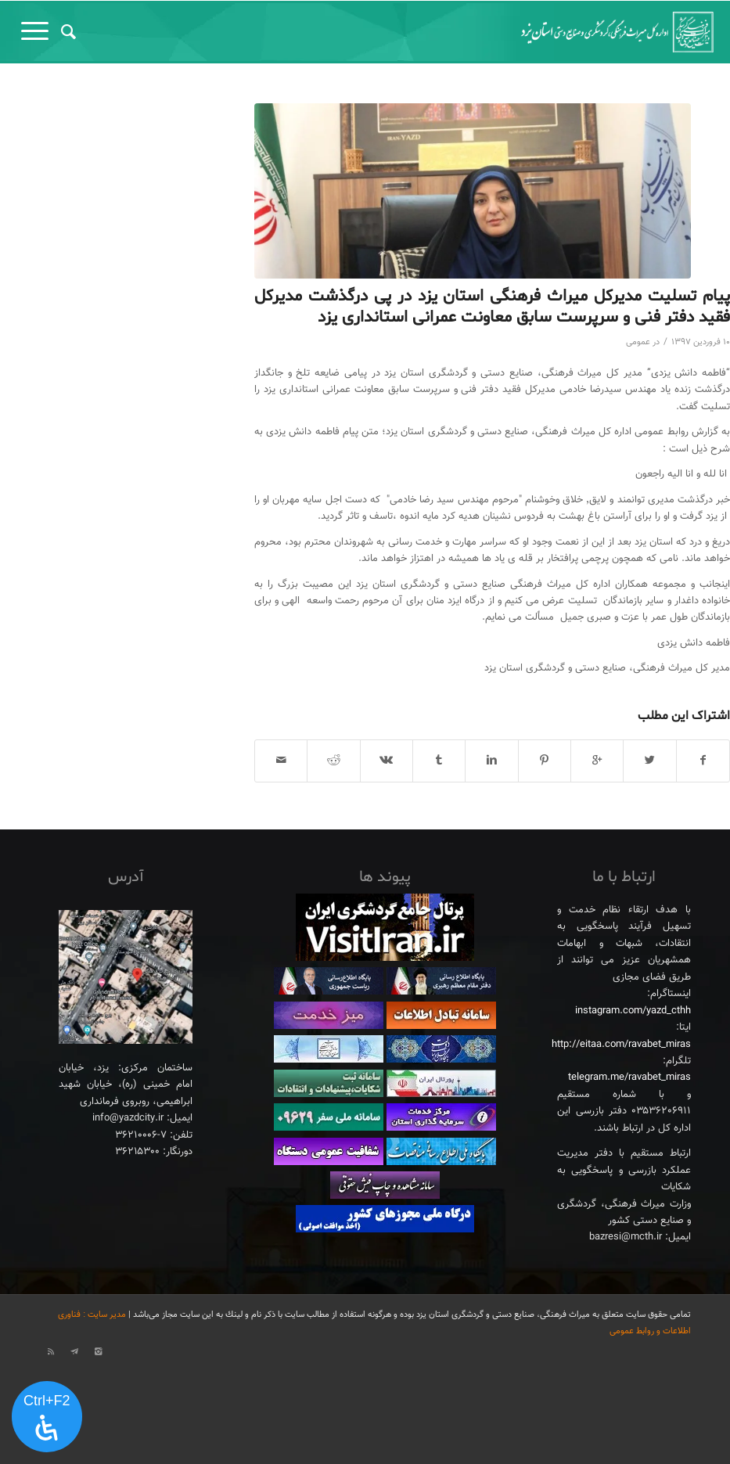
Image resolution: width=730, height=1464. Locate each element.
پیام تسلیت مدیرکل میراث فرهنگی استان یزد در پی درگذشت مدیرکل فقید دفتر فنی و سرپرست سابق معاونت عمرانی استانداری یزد (492, 307)
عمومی (638, 342)
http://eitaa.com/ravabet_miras (621, 1044)
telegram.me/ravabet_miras (629, 1077)
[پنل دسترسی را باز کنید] (47, 1417)
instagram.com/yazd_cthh (633, 1011)
